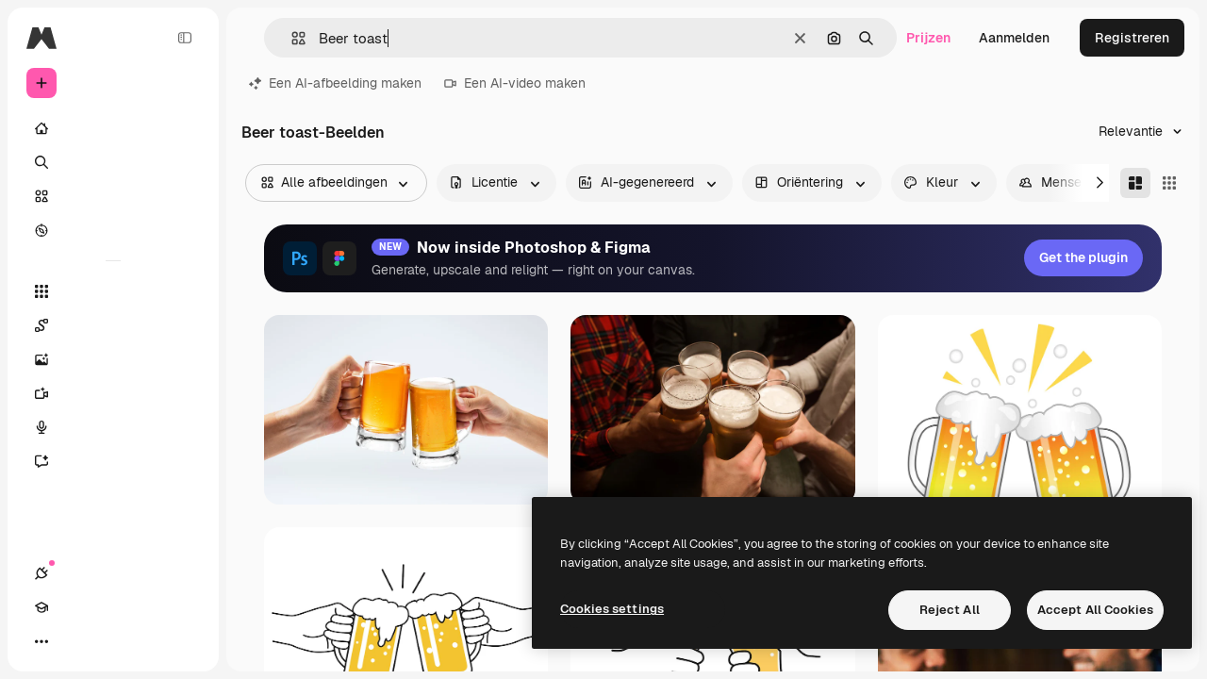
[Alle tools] (113, 291)
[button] (291, 38)
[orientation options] (812, 183)
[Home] (113, 128)
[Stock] (113, 196)
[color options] (944, 183)
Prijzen (928, 37)
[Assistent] (113, 461)
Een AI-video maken (515, 83)
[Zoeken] (113, 162)
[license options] (496, 183)
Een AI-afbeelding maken (335, 83)
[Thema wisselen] (109, 641)
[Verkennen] (113, 230)
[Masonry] (1135, 183)
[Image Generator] (113, 359)
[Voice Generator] (113, 427)
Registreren (1132, 37)
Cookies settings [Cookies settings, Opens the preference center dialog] (612, 609)
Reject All (949, 610)
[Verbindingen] (41, 641)
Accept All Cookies (1095, 610)
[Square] (1169, 183)
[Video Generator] (113, 393)
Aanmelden (1014, 37)
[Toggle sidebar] (185, 38)
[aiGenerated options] (649, 183)
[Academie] (75, 641)
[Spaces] (113, 325)
